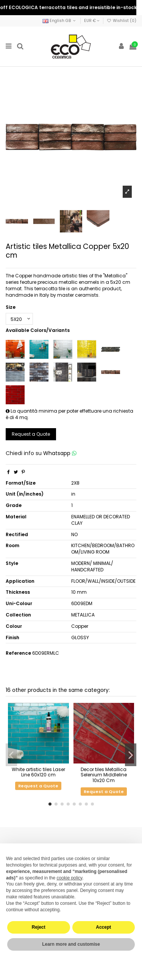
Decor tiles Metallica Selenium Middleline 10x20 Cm (104, 775)
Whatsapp (59, 453)
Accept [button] (103, 927)
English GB (59, 20)
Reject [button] (38, 927)
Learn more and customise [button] (71, 944)
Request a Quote (31, 434)
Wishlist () (121, 20)
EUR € (92, 20)
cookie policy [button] (69, 878)
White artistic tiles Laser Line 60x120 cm (38, 772)
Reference (18, 653)
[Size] (19, 319)
